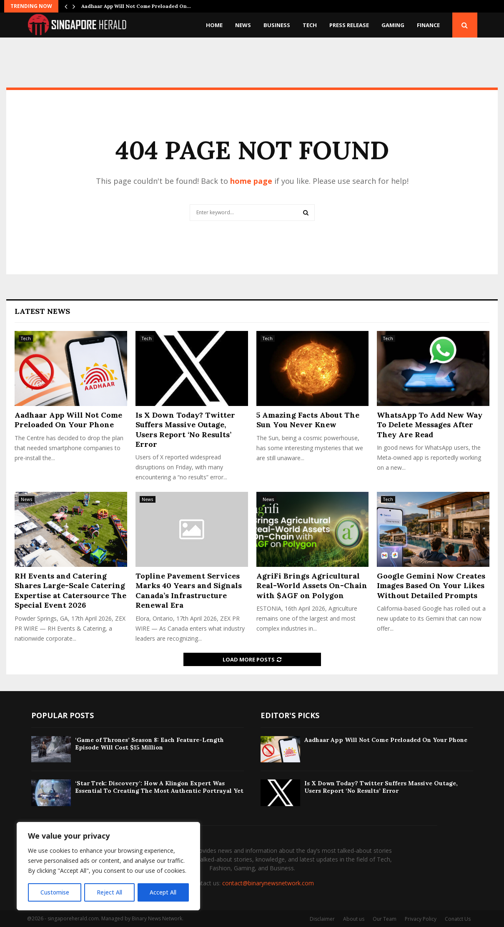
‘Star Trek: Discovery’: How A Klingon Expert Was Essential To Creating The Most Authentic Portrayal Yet (159, 786)
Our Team (384, 918)
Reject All (109, 892)
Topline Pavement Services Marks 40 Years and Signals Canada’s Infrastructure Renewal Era (188, 590)
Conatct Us (458, 918)
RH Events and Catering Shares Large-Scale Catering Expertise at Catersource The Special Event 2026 (70, 590)
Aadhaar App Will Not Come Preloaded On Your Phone (68, 419)
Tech (310, 25)
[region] (108, 866)
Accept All (163, 892)
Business (276, 25)
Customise (54, 892)
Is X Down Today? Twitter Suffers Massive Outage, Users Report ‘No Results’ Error (185, 429)
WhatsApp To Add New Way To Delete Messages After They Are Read (429, 424)
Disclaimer (322, 918)
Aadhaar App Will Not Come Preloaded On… (136, 6)
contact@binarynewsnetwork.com (268, 883)
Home (214, 25)
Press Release (349, 25)
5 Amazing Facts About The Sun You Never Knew (307, 419)
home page (251, 181)
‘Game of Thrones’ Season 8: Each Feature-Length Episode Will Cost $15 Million (149, 743)
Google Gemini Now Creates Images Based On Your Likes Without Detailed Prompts (431, 585)
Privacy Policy (420, 918)
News (243, 25)
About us (353, 918)
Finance (428, 25)
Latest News (42, 311)
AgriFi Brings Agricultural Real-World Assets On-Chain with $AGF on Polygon (311, 585)
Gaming (392, 25)
